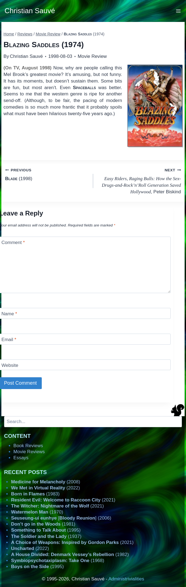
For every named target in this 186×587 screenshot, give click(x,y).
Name (9, 313)
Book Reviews (28, 445)
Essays (21, 457)
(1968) (57, 560)
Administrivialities (126, 579)
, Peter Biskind (139, 180)
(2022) (45, 487)
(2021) (63, 500)
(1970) (37, 512)
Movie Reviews (29, 451)
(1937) (46, 536)
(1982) (70, 554)
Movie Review (92, 56)
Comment (13, 242)
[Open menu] (178, 11)
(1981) (43, 524)
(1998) (46, 174)
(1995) (45, 530)
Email (8, 339)
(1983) (35, 494)
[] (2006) (61, 518)
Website (9, 365)
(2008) (45, 481)
